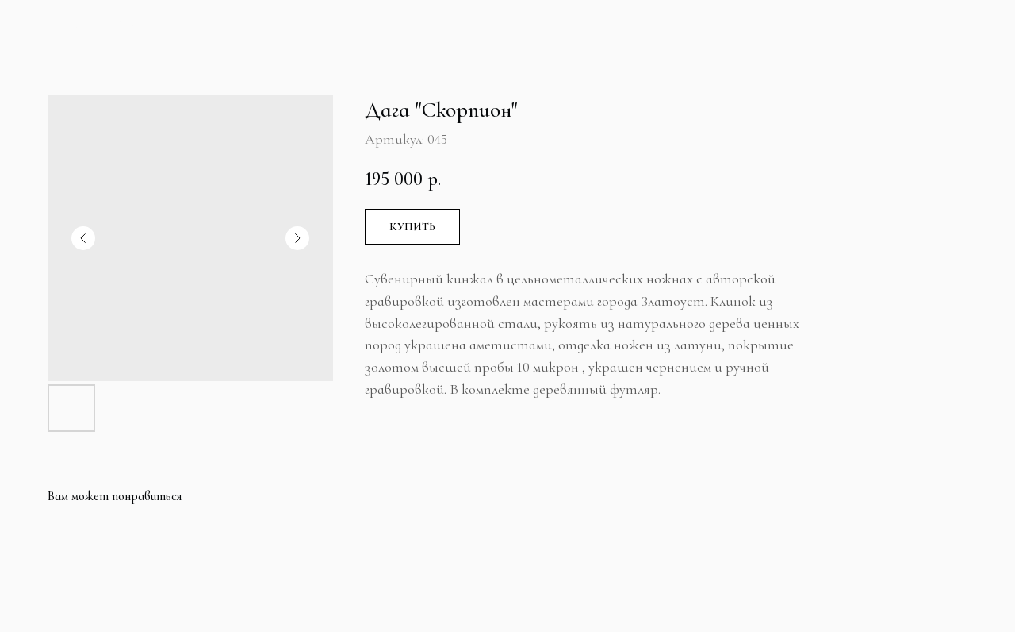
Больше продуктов (93, 26)
